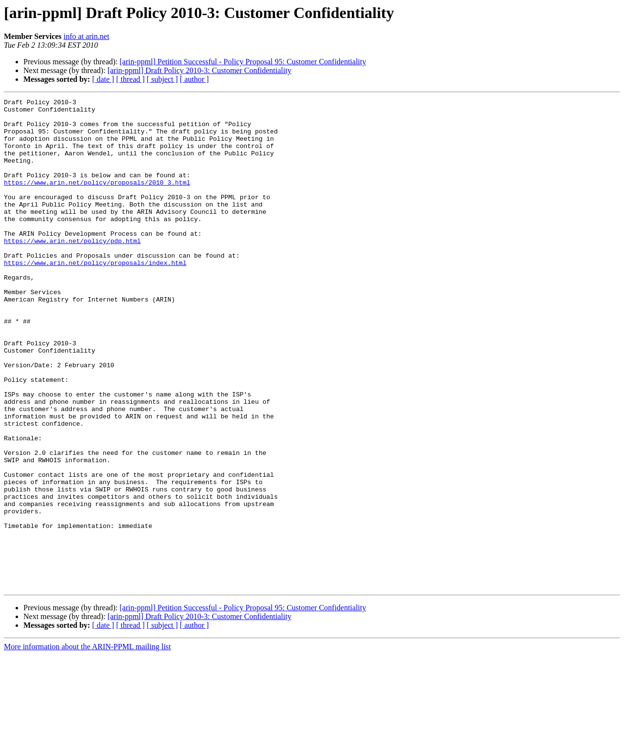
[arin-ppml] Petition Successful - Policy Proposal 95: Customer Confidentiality (242, 61)
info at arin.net (86, 36)
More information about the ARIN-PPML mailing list (87, 744)
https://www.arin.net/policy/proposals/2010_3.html (97, 199)
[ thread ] (130, 79)
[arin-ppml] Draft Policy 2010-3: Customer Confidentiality (199, 70)
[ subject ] (162, 79)
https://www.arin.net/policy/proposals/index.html (95, 296)
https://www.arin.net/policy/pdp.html (72, 269)
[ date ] (103, 79)
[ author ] (194, 79)
